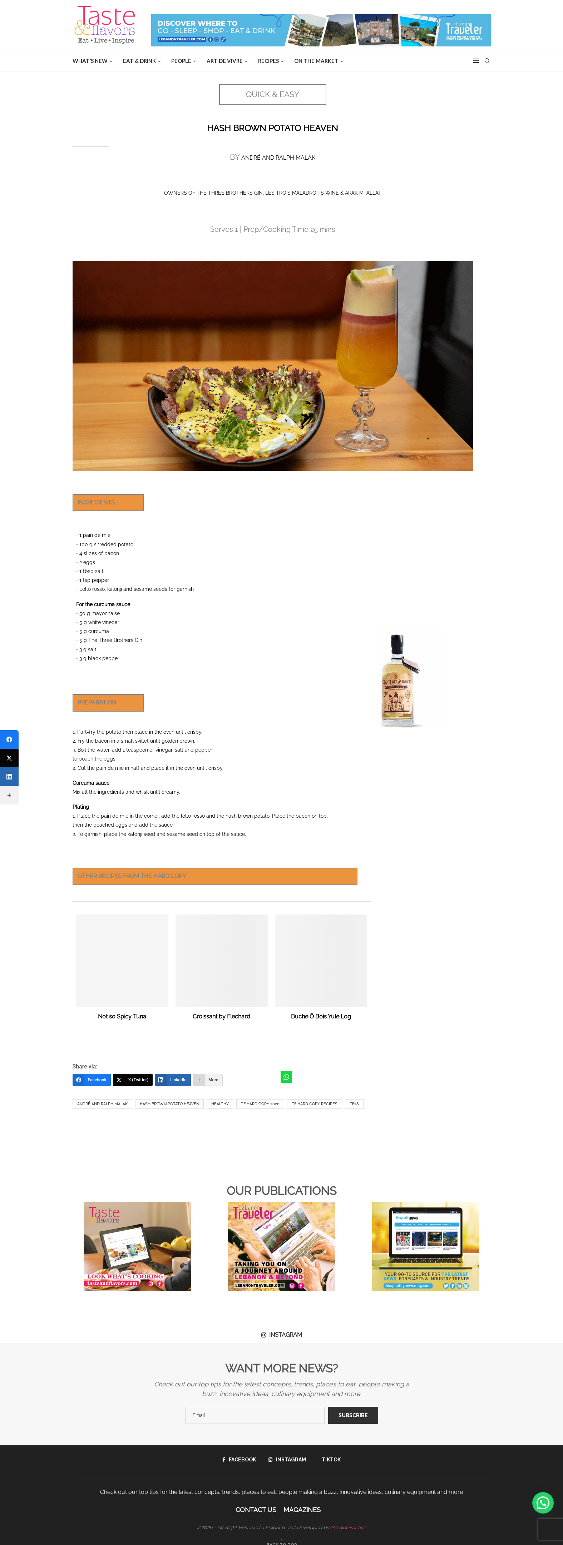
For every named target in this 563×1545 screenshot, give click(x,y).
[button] (543, 1503)
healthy (220, 1104)
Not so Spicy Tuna (122, 1016)
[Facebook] (92, 1080)
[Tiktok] (329, 1459)
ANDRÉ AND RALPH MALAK (277, 157)
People (181, 61)
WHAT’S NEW (90, 61)
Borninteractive (348, 1527)
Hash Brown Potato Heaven (169, 1104)
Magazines (302, 1510)
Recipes (268, 61)
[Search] (487, 60)
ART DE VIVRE (225, 61)
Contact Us (256, 1510)
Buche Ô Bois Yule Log (321, 1016)
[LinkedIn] (173, 1080)
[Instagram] (287, 1459)
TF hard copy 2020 (260, 1104)
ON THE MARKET (316, 61)
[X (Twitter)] (133, 1080)
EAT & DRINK (139, 61)
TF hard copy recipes (314, 1104)
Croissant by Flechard (221, 1016)
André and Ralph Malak (102, 1104)
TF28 (354, 1104)
